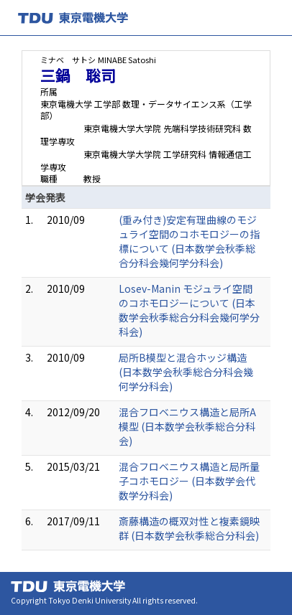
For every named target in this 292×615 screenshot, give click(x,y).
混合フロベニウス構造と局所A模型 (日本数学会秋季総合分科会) (187, 426)
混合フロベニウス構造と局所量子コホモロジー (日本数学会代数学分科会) (189, 480)
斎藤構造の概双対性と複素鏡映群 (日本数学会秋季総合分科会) (189, 528)
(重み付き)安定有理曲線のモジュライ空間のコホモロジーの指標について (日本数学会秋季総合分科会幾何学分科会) (189, 241)
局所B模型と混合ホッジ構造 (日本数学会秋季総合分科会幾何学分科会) (186, 371)
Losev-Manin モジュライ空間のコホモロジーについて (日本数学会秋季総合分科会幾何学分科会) (189, 310)
